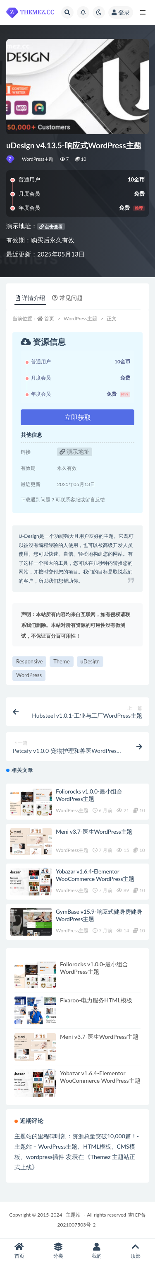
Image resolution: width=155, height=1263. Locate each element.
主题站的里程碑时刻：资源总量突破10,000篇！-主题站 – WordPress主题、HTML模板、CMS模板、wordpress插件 (76, 1146)
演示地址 (75, 451)
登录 (121, 12)
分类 (58, 1251)
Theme (61, 661)
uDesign (90, 661)
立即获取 (77, 417)
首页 (49, 318)
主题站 (73, 1215)
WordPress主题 (38, 159)
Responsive (29, 661)
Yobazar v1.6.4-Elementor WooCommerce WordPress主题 (95, 875)
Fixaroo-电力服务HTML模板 (96, 1000)
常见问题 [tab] (67, 297)
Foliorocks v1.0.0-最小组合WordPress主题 (89, 795)
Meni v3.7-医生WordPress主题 (94, 831)
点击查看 (51, 226)
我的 (97, 1251)
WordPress (29, 675)
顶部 (135, 1251)
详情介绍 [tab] (30, 297)
